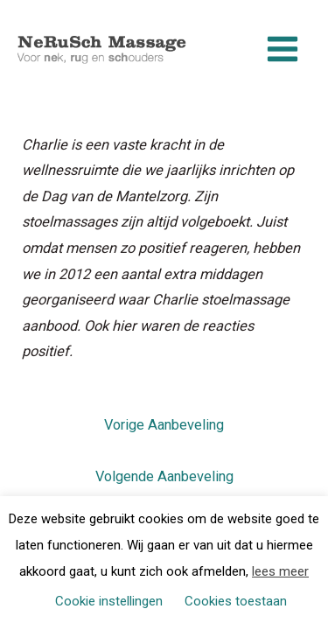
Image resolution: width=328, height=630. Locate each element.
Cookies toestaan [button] (236, 601)
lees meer (280, 571)
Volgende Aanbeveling (164, 476)
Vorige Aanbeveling (164, 424)
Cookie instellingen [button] (109, 601)
